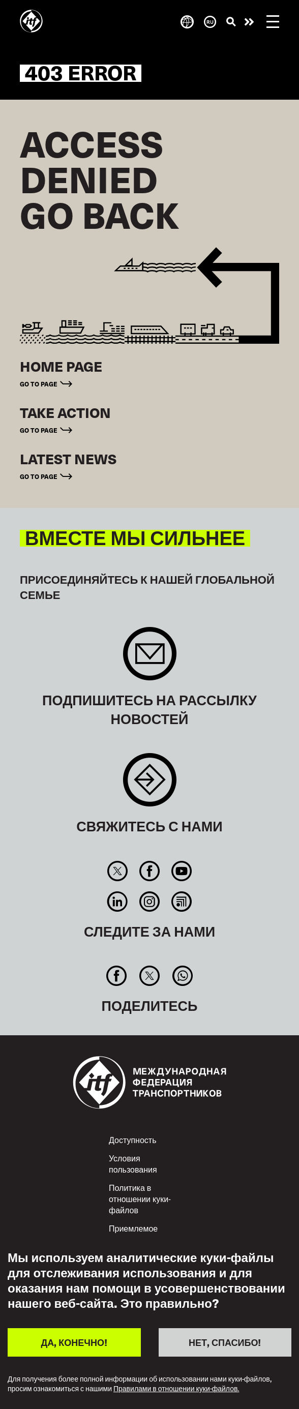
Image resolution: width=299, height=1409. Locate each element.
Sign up (149, 659)
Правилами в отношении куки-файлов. (176, 1388)
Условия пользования (133, 1164)
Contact (149, 785)
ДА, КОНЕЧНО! (74, 1342)
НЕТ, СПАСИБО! (225, 1342)
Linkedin (117, 901)
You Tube (182, 871)
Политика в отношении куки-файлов (140, 1198)
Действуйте (249, 21)
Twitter (117, 871)
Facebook (149, 871)
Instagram (149, 901)
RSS (182, 901)
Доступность (132, 1139)
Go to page (38, 383)
